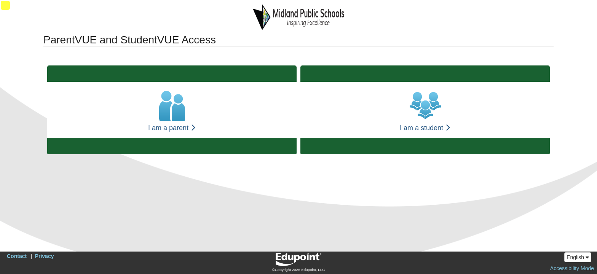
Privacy (44, 256)
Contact (17, 256)
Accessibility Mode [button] (572, 268)
